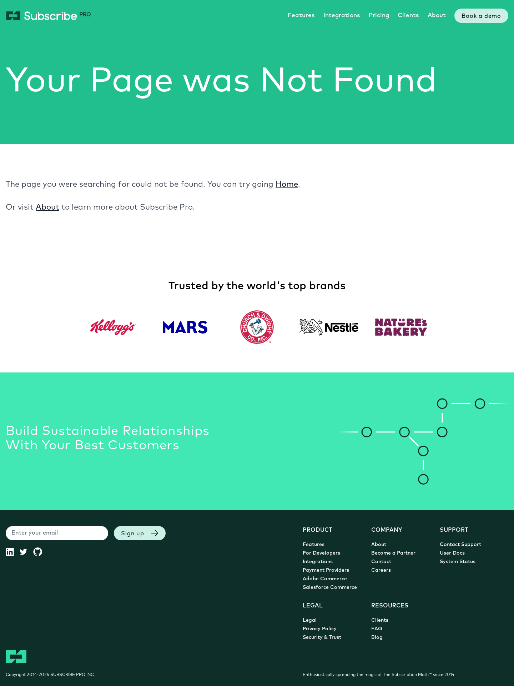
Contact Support (460, 544)
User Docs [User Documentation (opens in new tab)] (452, 553)
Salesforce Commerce (330, 587)
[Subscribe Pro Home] (48, 16)
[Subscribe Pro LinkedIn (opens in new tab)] (13, 551)
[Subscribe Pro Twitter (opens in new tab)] (26, 551)
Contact (381, 562)
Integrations (341, 15)
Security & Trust (322, 637)
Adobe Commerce (325, 579)
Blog (377, 637)
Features (301, 15)
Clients (408, 15)
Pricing (379, 15)
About (437, 15)
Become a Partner (393, 553)
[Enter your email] (57, 533)
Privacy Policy (320, 629)
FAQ (376, 629)
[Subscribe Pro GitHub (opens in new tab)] (40, 551)
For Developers (321, 553)
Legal (310, 620)
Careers (381, 570)
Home (287, 185)
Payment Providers (326, 570)
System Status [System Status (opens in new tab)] (457, 562)
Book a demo (481, 16)
